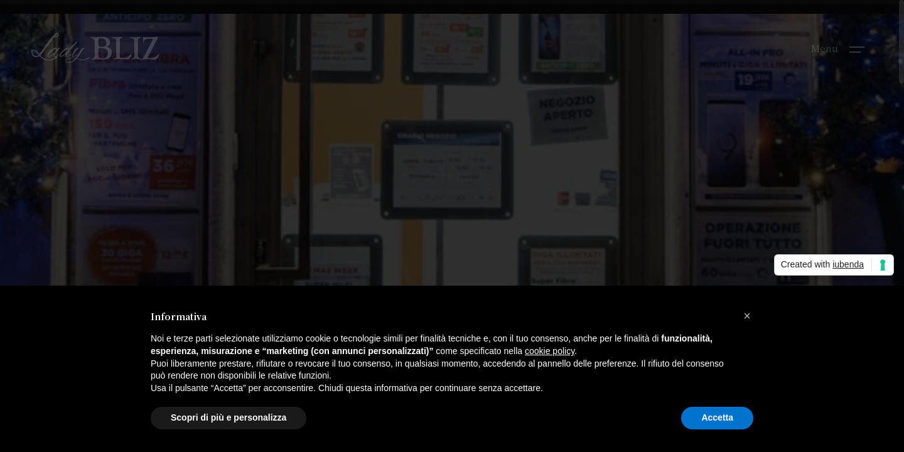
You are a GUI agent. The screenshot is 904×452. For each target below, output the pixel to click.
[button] (747, 316)
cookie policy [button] (549, 351)
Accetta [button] (717, 417)
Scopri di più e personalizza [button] (228, 417)
